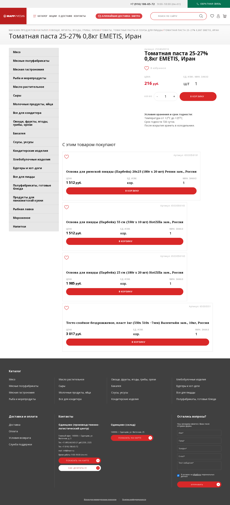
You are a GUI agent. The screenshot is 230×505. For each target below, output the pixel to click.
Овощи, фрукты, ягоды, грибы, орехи (30, 123)
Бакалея (19, 133)
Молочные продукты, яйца (33, 104)
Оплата (13, 431)
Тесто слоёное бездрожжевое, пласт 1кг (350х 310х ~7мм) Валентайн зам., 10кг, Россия (137, 323)
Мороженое (21, 218)
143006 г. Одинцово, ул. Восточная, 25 (127, 432)
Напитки (19, 226)
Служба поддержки (20, 444)
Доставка (14, 424)
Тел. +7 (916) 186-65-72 (68, 446)
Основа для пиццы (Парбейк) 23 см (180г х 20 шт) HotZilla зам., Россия (124, 272)
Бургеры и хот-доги (27, 168)
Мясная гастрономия (28, 69)
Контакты (80, 16)
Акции (53, 16)
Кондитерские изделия (30, 151)
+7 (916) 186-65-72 (142, 4)
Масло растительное (28, 87)
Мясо (17, 52)
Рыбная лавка (23, 209)
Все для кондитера (27, 113)
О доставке (65, 16)
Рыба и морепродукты (29, 78)
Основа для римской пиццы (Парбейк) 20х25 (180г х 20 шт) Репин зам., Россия (131, 171)
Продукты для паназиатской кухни (28, 198)
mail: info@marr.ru (66, 450)
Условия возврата (20, 437)
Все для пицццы (185, 392)
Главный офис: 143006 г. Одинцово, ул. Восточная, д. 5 (76, 437)
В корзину (132, 191)
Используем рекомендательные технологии (100, 499)
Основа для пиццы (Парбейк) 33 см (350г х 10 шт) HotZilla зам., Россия (124, 222)
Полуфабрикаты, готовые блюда (32, 187)
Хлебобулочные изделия (32, 159)
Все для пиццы (24, 177)
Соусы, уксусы (23, 142)
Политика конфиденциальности (134, 499)
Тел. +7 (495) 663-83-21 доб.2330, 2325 (75, 442)
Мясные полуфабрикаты (31, 61)
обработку (197, 474)
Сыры (17, 95)
